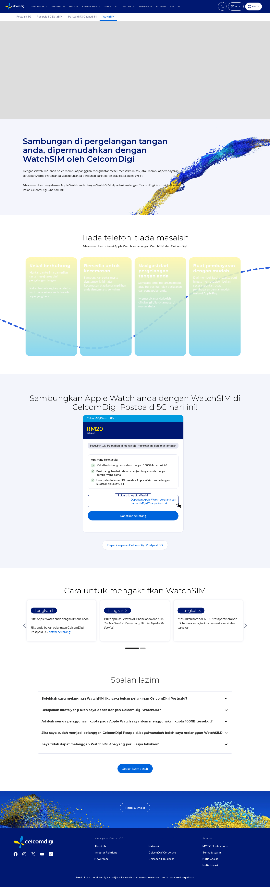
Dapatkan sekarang (133, 515)
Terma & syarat (135, 807)
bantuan (175, 6)
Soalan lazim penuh (135, 768)
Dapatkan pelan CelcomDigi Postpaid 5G (135, 545)
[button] (39, 6)
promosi (161, 6)
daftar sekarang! (60, 632)
